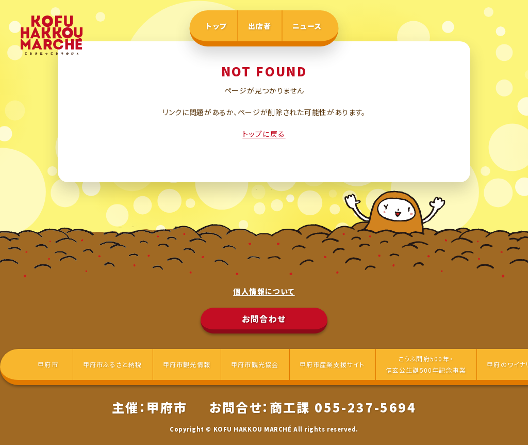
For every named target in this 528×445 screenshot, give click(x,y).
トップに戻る (263, 134)
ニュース (307, 26)
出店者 (260, 26)
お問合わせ (264, 318)
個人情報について (263, 291)
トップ (216, 26)
